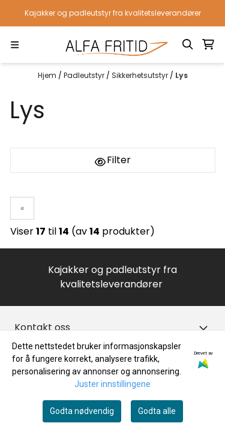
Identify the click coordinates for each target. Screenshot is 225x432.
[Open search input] (187, 44)
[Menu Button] (14, 44)
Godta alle (157, 411)
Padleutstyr (85, 75)
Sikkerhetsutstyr (141, 75)
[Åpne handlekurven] (208, 44)
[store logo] (113, 44)
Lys (181, 75)
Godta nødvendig (82, 411)
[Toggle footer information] (206, 327)
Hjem (48, 75)
